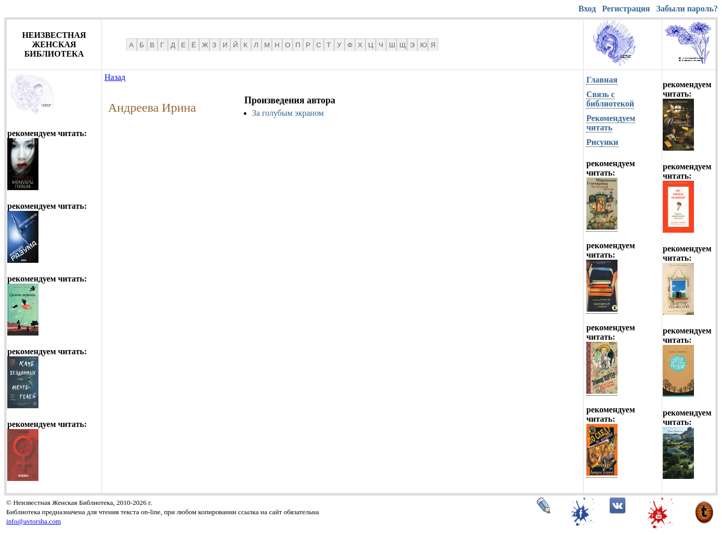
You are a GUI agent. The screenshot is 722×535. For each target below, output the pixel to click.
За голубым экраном (288, 113)
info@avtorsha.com (33, 521)
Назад (114, 77)
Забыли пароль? (687, 8)
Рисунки (602, 142)
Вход (587, 8)
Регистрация (626, 8)
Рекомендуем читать (610, 123)
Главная (602, 79)
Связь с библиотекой (610, 99)
